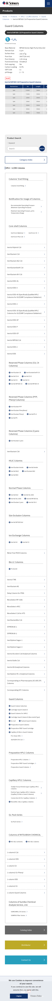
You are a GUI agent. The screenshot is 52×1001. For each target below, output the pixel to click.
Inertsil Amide (33, 467)
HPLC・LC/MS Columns (29, 16)
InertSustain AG (13, 586)
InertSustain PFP (16, 407)
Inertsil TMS (11, 579)
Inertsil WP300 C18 (14, 340)
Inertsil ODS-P (12, 327)
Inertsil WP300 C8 (16, 384)
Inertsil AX (14, 542)
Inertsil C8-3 (28, 376)
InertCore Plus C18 (17, 237)
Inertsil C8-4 (15, 376)
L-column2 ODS (13, 859)
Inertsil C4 (26, 380)
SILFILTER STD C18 (17, 740)
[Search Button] (42, 148)
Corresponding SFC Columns (18, 690)
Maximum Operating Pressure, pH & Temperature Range (22, 212)
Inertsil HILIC (15, 471)
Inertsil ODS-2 (12, 347)
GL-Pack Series (16, 822)
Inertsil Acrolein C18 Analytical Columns (22, 654)
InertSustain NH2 (29, 471)
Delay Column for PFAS (15, 593)
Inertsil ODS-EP (13, 333)
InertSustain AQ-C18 (14, 261)
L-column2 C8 (12, 886)
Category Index (26, 159)
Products (14, 16)
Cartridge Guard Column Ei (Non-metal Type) (25, 717)
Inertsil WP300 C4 (33, 384)
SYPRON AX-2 (12, 633)
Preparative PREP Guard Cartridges (22, 763)
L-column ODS (12, 879)
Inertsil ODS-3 (12, 304)
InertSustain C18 (13, 254)
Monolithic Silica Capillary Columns (22, 802)
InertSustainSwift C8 (33, 372)
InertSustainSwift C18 (15, 267)
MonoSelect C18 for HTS (16, 613)
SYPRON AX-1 (12, 627)
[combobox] (26, 148)
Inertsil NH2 (14, 475)
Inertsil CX (26, 542)
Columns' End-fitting (17, 186)
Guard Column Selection (19, 706)
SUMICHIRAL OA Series (18, 912)
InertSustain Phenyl (17, 414)
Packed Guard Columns (28, 721)
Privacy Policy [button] (36, 996)
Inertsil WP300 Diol (17, 522)
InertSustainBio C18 (14, 620)
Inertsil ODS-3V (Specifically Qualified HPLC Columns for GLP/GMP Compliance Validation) (24, 311)
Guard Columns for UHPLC (19, 713)
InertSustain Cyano (17, 441)
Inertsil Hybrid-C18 (14, 247)
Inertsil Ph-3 (33, 414)
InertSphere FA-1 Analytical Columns (21, 674)
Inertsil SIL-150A (16, 499)
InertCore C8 (33, 233)
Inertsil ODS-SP (13, 320)
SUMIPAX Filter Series (18, 915)
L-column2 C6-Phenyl (15, 872)
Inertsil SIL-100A (29, 495)
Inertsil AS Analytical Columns (18, 667)
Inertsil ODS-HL (13, 281)
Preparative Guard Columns (20, 725)
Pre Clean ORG (16, 736)
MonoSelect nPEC (13, 606)
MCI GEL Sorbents (17, 842)
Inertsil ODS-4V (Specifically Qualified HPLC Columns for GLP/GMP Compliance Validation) (24, 295)
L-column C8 (12, 866)
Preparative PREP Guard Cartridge (22, 728)
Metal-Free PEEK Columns (17, 553)
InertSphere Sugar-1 (14, 640)
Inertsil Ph (14, 418)
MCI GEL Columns (33, 842)
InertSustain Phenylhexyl (19, 410)
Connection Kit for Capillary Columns (23, 798)
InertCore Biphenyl (17, 233)
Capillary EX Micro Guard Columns (22, 732)
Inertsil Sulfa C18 (13, 660)
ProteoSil (14, 569)
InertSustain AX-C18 (14, 274)
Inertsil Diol (14, 495)
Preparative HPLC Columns (19, 760)
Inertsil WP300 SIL (32, 499)
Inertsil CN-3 (32, 502)
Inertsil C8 (14, 380)
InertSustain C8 (16, 372)
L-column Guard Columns (16, 893)
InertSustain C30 (13, 451)
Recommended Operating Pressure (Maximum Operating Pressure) (22, 206)
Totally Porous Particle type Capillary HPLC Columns (25, 788)
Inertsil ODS (11, 354)
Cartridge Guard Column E (19, 710)
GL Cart (13, 721)
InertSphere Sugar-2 (14, 647)
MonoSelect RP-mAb (15, 600)
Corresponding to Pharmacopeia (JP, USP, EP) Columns (24, 681)
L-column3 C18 (12, 852)
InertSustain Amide (17, 467)
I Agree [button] (19, 996)
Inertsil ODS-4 (12, 288)
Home (5, 16)
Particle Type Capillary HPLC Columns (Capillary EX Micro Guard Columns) (23, 793)
